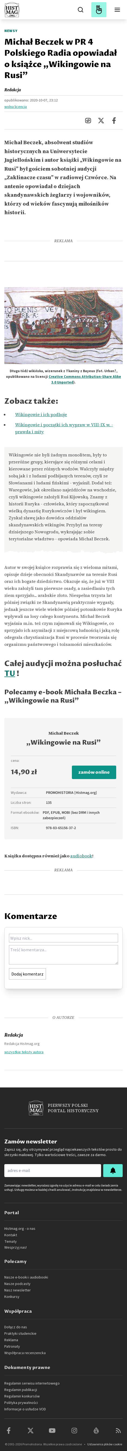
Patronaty (12, 1346)
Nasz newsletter (17, 1290)
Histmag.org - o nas (19, 1228)
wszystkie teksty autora (24, 1051)
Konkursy (11, 1296)
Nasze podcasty (17, 1284)
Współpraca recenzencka (25, 1353)
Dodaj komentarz (27, 974)
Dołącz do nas (15, 1327)
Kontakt (10, 1235)
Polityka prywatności (21, 1403)
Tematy (10, 1241)
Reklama (11, 1340)
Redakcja (12, 89)
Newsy (11, 31)
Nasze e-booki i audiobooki (26, 1277)
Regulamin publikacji (20, 1390)
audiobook (81, 856)
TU (9, 674)
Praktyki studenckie (20, 1333)
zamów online (94, 772)
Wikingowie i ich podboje (41, 414)
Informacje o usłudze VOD (25, 1409)
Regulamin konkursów (22, 1396)
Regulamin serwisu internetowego (32, 1383)
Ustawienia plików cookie (104, 1444)
